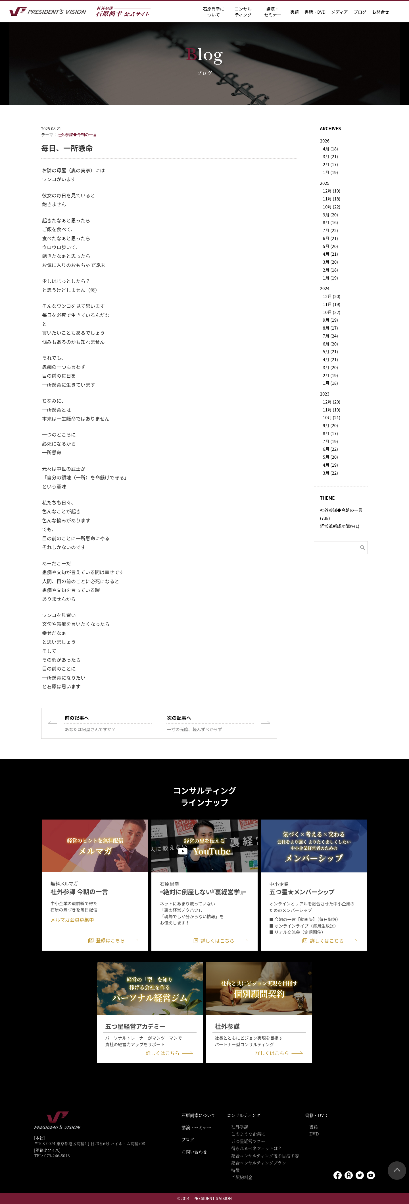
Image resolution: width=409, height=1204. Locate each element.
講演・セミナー (196, 1127)
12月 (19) (332, 191)
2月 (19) (330, 375)
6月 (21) (330, 238)
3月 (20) (330, 262)
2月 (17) (330, 164)
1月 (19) (330, 172)
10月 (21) (332, 417)
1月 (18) (330, 383)
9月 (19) (330, 320)
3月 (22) (330, 473)
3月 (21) (330, 156)
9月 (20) (330, 215)
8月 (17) (330, 328)
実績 (294, 12)
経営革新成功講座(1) (339, 526)
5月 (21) (330, 351)
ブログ (360, 12)
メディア (339, 12)
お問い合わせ (194, 1152)
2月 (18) (330, 270)
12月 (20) (332, 296)
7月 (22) (330, 230)
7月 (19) (330, 441)
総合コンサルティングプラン (258, 1163)
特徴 (235, 1170)
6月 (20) (330, 344)
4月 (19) (330, 465)
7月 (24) (330, 336)
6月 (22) (330, 449)
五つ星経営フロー (248, 1141)
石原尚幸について (198, 1115)
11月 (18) (332, 199)
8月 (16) (330, 222)
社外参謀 (239, 1126)
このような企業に (248, 1134)
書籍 (313, 1126)
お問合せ (380, 12)
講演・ (272, 12)
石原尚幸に (213, 12)
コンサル (243, 12)
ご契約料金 (242, 1177)
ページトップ (397, 1170)
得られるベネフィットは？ (256, 1148)
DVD (314, 1134)
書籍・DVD (314, 12)
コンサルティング (243, 1115)
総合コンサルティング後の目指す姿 (265, 1156)
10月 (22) (332, 207)
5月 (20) (330, 246)
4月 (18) (330, 149)
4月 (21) (330, 254)
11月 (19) (332, 304)
